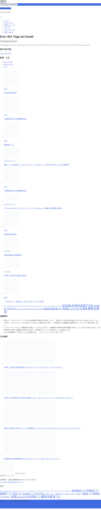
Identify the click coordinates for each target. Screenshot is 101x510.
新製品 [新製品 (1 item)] (17, 309)
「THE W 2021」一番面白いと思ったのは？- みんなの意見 (24, 301)
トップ (6, 20)
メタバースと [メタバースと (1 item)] (50, 306)
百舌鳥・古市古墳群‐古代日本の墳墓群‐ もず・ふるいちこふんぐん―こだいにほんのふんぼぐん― (38, 398)
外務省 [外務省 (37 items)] (76, 305)
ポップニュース (5, 8)
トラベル (7, 27)
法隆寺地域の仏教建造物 (12, 255)
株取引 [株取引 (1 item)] (36, 309)
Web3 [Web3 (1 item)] (18, 306)
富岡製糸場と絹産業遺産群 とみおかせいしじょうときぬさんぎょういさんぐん (32, 459)
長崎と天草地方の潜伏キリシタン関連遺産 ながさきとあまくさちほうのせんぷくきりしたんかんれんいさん (42, 428)
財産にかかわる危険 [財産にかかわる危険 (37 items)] (75, 308)
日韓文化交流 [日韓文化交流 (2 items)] (26, 309)
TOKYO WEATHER (5, 53)
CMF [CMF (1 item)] (5, 306)
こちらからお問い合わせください (12, 482)
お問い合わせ (8, 32)
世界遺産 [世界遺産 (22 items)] (67, 305)
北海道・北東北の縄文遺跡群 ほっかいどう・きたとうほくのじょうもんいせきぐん (33, 367)
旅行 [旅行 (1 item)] (21, 309)
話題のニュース (9, 25)
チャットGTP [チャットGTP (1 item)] (44, 306)
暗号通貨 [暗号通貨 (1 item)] (32, 309)
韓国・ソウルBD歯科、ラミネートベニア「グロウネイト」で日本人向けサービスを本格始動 (36, 165)
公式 (5, 89)
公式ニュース (8, 23)
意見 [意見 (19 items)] (90, 305)
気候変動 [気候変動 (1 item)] (41, 309)
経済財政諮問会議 (10, 93)
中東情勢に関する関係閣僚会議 (15, 119)
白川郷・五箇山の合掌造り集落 (15, 275)
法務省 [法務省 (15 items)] (46, 308)
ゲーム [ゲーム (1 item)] (21, 306)
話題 (5, 297)
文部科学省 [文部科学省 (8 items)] (11, 309)
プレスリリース (9, 30)
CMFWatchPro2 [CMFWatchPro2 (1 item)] (9, 306)
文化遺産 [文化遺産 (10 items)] (27, 493)
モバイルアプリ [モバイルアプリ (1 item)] (58, 306)
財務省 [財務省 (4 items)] (60, 309)
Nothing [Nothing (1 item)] (15, 306)
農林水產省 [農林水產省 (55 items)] (51, 496)
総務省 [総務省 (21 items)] (54, 308)
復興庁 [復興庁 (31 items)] (84, 305)
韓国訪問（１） (9, 145)
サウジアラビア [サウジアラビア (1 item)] (27, 306)
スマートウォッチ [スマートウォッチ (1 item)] (36, 306)
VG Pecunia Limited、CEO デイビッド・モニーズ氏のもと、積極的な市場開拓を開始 (33, 208)
